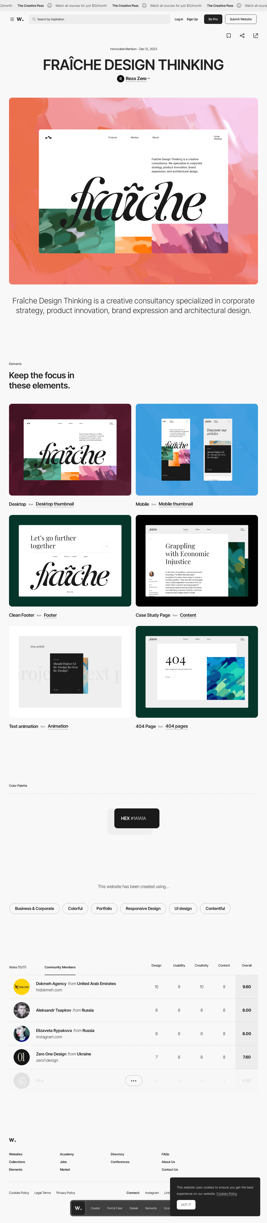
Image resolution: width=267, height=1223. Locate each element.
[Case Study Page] (197, 561)
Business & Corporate (34, 908)
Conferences (120, 1162)
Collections (17, 1162)
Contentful (215, 908)
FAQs (165, 1154)
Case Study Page (153, 615)
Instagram (152, 1193)
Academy (67, 1154)
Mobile (142, 504)
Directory (117, 1154)
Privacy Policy (65, 1193)
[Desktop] (70, 450)
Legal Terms (43, 1193)
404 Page (146, 726)
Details (134, 1208)
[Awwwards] (20, 19)
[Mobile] (197, 450)
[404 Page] (197, 672)
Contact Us (170, 1169)
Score (167, 1208)
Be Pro (213, 19)
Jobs (63, 1162)
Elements (151, 1208)
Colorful (75, 908)
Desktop (17, 504)
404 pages (177, 726)
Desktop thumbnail (55, 504)
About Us (168, 1162)
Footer (50, 615)
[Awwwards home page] (78, 1208)
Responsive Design (143, 908)
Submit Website (241, 19)
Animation (58, 726)
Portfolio (104, 908)
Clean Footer (21, 615)
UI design (183, 908)
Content (188, 615)
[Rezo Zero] (133, 78)
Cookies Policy (19, 1193)
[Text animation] (70, 672)
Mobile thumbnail (176, 504)
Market (65, 1169)
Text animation (23, 726)
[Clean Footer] (70, 561)
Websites (15, 1154)
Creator (95, 1208)
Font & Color (114, 1208)
